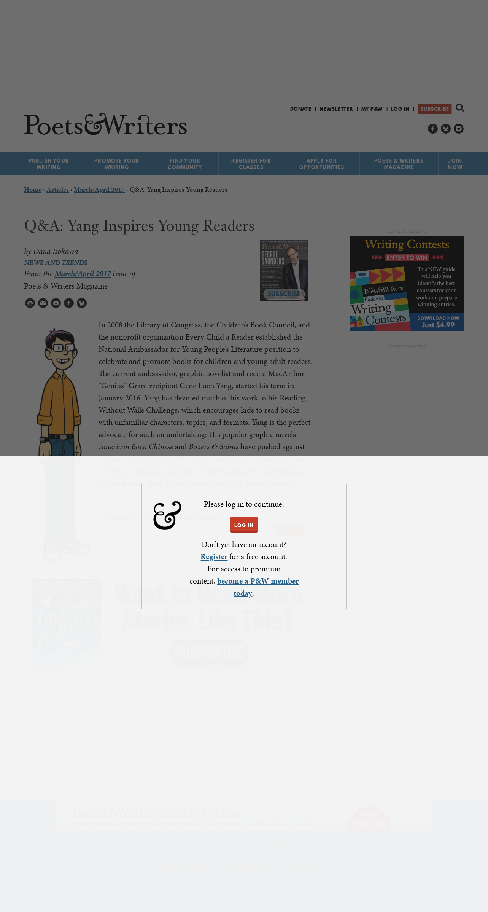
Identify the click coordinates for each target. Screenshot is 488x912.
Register (213, 556)
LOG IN (244, 525)
